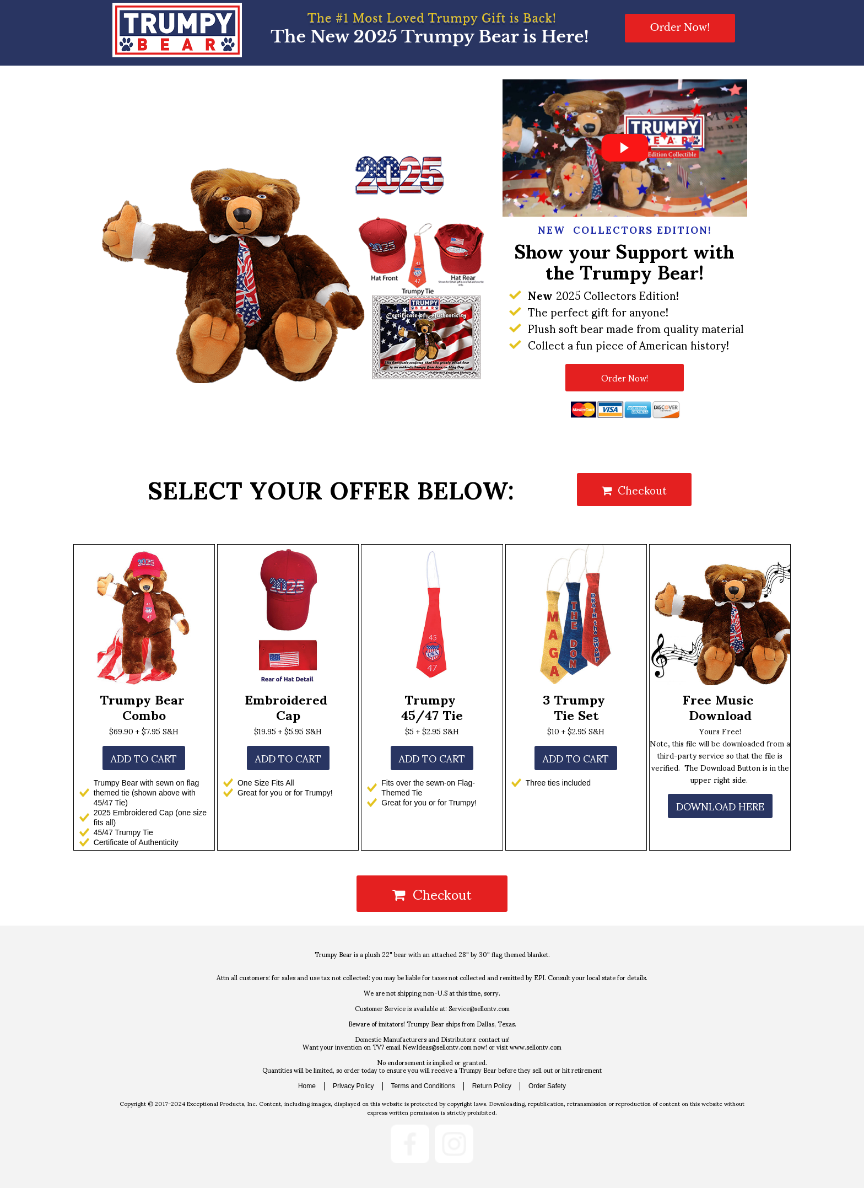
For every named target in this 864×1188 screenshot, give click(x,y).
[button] (680, 28)
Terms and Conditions (423, 1086)
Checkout (634, 490)
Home (307, 1086)
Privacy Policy (353, 1086)
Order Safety (547, 1086)
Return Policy (491, 1086)
